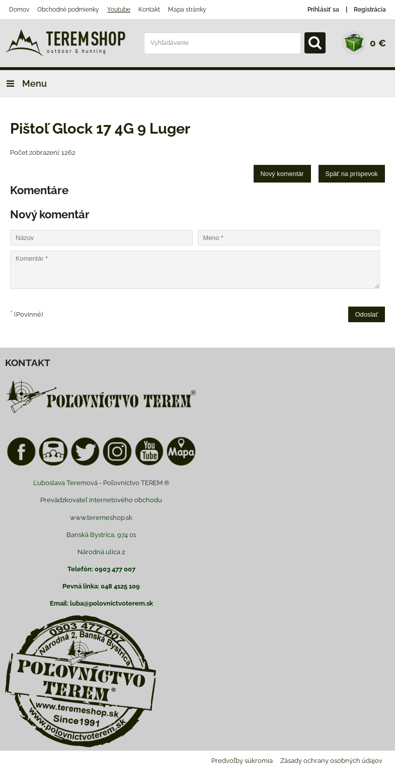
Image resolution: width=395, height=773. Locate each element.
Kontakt (149, 9)
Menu (23, 83)
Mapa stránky (187, 9)
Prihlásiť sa (323, 9)
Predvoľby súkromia (242, 760)
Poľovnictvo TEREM (133, 483)
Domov (19, 9)
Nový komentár (282, 173)
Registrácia (370, 9)
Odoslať (366, 314)
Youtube (118, 9)
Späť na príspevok (352, 173)
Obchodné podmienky (68, 9)
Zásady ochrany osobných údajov (331, 760)
